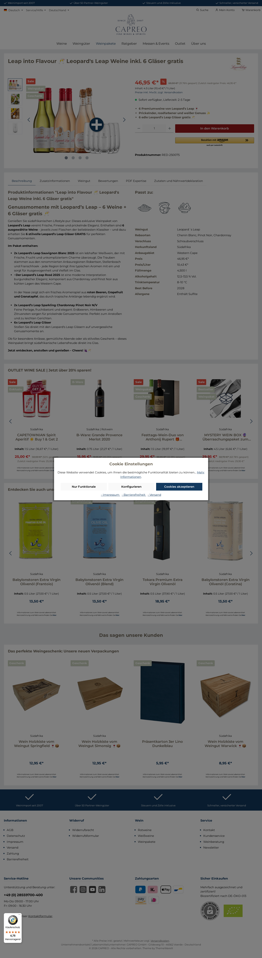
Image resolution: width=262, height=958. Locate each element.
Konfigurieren (131, 486)
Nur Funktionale (84, 486)
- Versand (154, 495)
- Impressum (110, 495)
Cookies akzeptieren (179, 486)
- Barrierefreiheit (134, 495)
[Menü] (19, 915)
